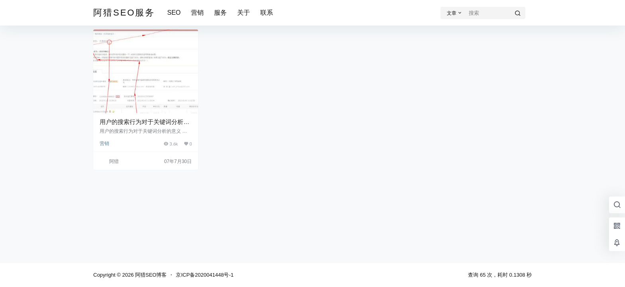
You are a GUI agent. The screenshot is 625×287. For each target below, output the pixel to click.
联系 (266, 12)
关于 (243, 12)
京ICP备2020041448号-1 (205, 275)
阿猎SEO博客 (150, 275)
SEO (174, 12)
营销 (197, 12)
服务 (220, 12)
